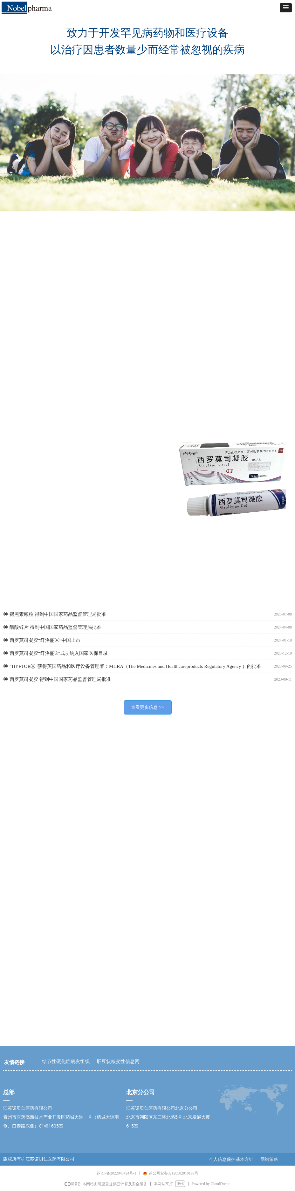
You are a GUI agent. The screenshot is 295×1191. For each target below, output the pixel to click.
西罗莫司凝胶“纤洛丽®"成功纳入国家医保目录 (59, 653)
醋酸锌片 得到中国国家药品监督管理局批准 (55, 627)
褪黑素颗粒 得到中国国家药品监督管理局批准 (58, 614)
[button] (286, 7)
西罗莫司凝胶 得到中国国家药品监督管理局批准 (60, 679)
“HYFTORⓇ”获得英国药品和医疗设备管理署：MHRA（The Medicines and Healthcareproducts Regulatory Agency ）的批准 (135, 666)
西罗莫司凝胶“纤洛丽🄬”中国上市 (45, 640)
